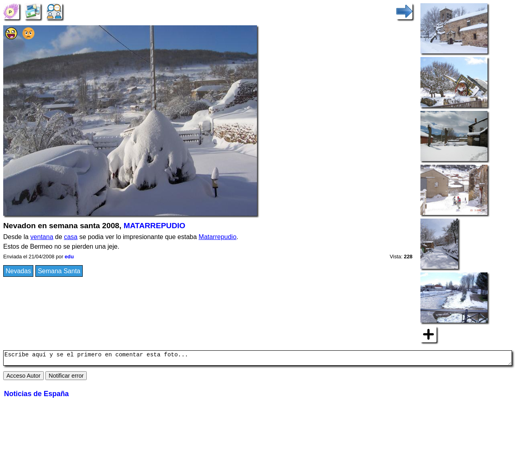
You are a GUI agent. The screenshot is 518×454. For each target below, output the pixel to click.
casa (70, 236)
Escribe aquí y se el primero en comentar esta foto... (257, 359)
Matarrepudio (218, 236)
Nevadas (18, 271)
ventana (42, 236)
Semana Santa (59, 271)
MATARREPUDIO (155, 225)
